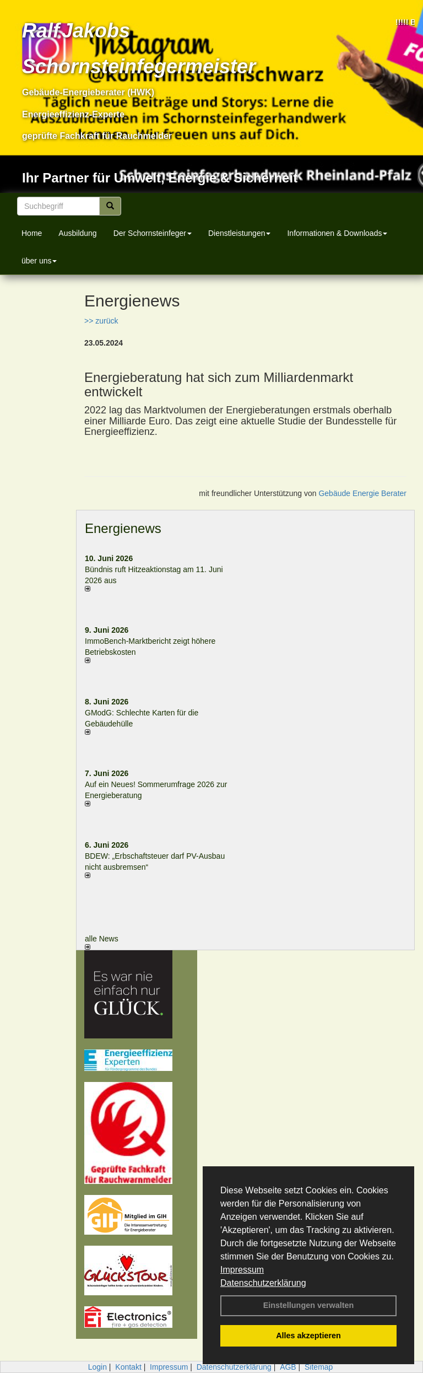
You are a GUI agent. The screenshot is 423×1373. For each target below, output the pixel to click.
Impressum (242, 1269)
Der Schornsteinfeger (152, 233)
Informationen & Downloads (337, 233)
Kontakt (128, 1367)
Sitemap (319, 1367)
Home (31, 233)
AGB (288, 1367)
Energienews (123, 528)
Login (97, 1367)
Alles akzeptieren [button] (308, 1335)
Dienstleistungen (239, 233)
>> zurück (101, 320)
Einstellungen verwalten (308, 1305)
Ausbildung (77, 233)
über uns (39, 260)
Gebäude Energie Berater (362, 493)
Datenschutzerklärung (263, 1283)
